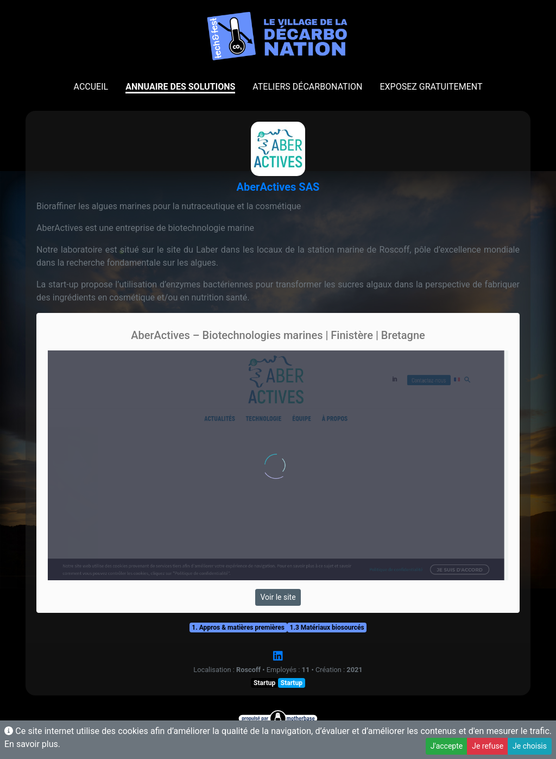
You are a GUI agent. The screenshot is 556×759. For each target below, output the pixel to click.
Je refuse (487, 746)
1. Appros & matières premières (238, 627)
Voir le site (277, 597)
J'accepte (447, 746)
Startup (264, 683)
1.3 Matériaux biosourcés (327, 627)
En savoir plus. (32, 744)
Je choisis (530, 746)
